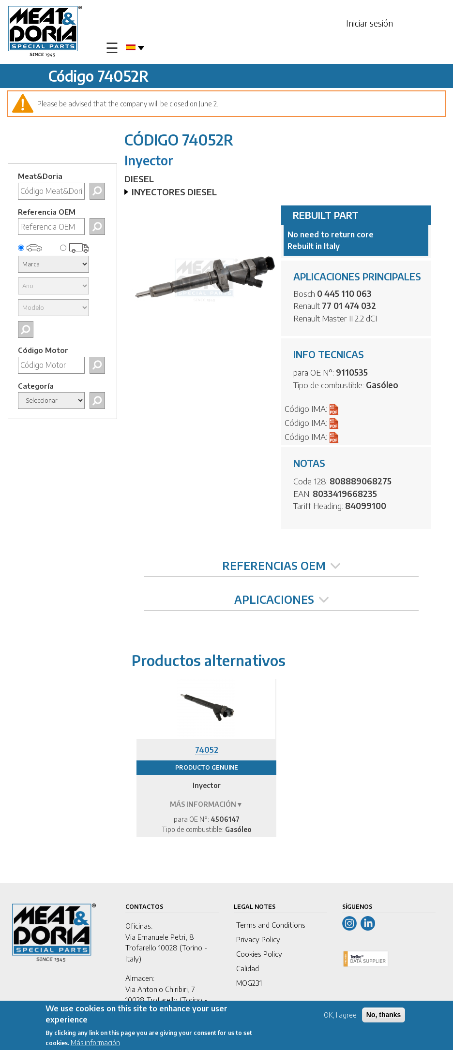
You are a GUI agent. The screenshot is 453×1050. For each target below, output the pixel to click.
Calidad (247, 968)
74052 (206, 750)
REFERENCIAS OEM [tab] (281, 565)
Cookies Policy (259, 953)
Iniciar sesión (369, 23)
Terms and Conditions (270, 924)
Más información (95, 1044)
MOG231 (249, 982)
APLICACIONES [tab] (281, 599)
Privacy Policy (258, 939)
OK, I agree (340, 1017)
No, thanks (383, 1017)
